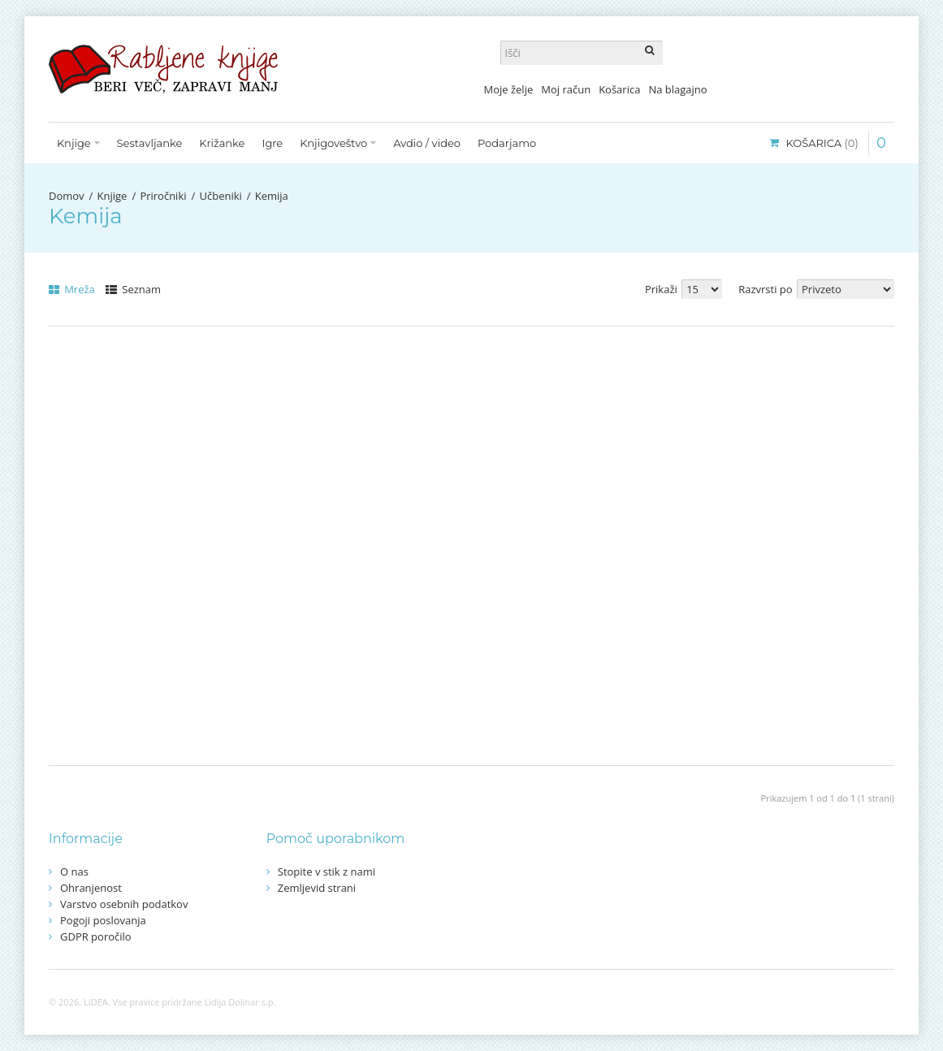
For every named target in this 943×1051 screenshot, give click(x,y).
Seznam (133, 289)
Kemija (271, 195)
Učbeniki (220, 195)
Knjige (112, 195)
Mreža (72, 289)
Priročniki (163, 195)
